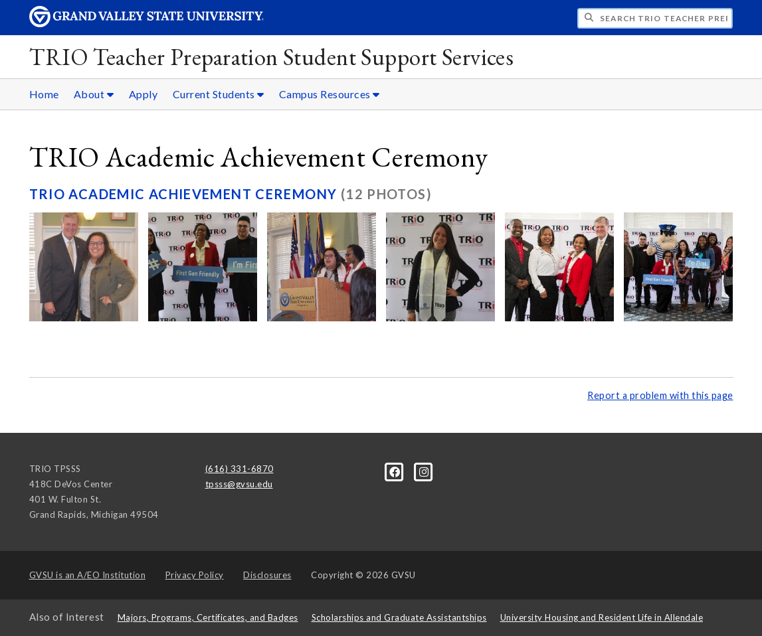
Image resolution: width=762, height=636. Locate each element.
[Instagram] (424, 471)
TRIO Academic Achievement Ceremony (185, 194)
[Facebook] (396, 471)
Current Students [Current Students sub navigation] (218, 94)
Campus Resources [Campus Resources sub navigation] (329, 94)
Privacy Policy (194, 575)
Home (44, 94)
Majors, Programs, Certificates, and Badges (208, 617)
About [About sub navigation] (94, 94)
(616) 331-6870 (239, 468)
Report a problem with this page (660, 395)
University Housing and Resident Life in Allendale (602, 617)
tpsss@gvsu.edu (239, 484)
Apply (143, 94)
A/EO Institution (87, 575)
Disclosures (267, 575)
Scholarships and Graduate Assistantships (399, 617)
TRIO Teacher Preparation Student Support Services (271, 57)
